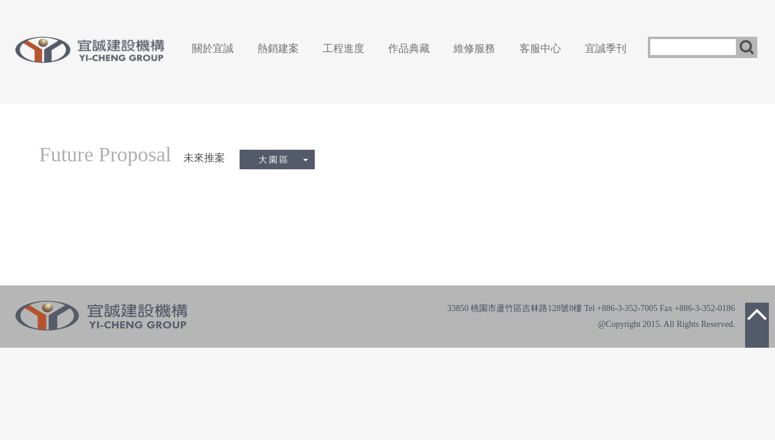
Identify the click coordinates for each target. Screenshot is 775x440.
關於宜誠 (212, 48)
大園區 (283, 159)
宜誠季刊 (605, 48)
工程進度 (343, 48)
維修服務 (474, 48)
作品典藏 (409, 48)
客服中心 (540, 48)
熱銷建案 (278, 48)
